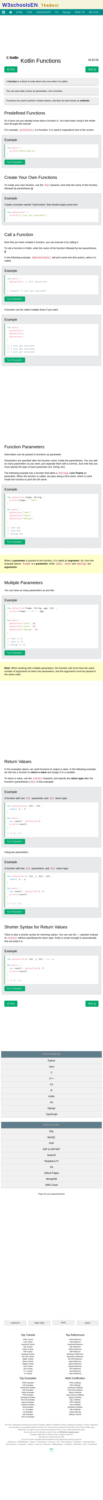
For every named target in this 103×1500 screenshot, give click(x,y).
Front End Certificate (75, 1390)
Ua (89, 59)
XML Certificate (75, 1410)
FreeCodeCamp (88, 1442)
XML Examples (28, 1414)
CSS (29, 12)
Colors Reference (75, 1374)
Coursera (51, 1442)
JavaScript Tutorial (28, 1344)
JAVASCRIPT (43, 12)
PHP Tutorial (27, 1352)
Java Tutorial (28, 1369)
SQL (51, 1131)
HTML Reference (75, 1339)
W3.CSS (93, 12)
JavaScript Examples (28, 1388)
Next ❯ (92, 69)
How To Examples (27, 1417)
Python (51, 1060)
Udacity (30, 1444)
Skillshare (77, 1442)
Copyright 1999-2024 (37, 1435)
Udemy (32, 1442)
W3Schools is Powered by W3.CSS (51, 1437)
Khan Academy (66, 1442)
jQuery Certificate (75, 1397)
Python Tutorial (28, 1349)
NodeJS (51, 1155)
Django (67, 12)
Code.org (38, 1444)
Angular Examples (27, 1405)
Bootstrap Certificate (75, 1407)
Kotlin (51, 1096)
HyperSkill (22, 1444)
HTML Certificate (75, 1383)
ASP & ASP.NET (51, 1149)
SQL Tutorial (27, 1347)
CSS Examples (27, 1385)
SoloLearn (47, 1444)
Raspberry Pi (51, 1161)
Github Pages (51, 1173)
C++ (51, 1078)
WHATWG (77, 1444)
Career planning (75, 1412)
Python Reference (75, 1349)
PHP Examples (28, 1395)
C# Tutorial (28, 1374)
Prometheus (92, 1444)
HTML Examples (28, 1383)
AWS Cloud (51, 1185)
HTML (19, 12)
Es (93, 59)
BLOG (63, 1323)
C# (57, 12)
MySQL (51, 1137)
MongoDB (51, 1179)
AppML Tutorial (28, 1359)
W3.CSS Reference (75, 1359)
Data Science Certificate (75, 1395)
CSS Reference (75, 1342)
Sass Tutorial (28, 1366)
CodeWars (68, 1444)
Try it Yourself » (15, 162)
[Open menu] (3, 12)
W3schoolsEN (30, 4)
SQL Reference (75, 1347)
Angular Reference (75, 1366)
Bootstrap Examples (28, 1397)
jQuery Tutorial (28, 1361)
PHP (51, 1143)
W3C (85, 1444)
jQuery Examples (28, 1402)
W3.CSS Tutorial (28, 1357)
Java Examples (27, 1407)
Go (51, 1102)
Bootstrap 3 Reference (75, 1354)
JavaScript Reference (75, 1344)
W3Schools (11, 1442)
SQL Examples (28, 1390)
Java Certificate (75, 1405)
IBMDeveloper (57, 1444)
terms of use (61, 1430)
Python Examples (28, 1392)
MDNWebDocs (22, 1442)
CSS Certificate (75, 1385)
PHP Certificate (75, 1402)
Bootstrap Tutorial (28, 1354)
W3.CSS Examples (28, 1400)
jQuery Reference (75, 1364)
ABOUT (87, 1323)
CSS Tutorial (27, 1342)
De (97, 59)
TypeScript (51, 1114)
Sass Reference (75, 1369)
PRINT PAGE (39, 1323)
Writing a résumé (75, 1414)
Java (51, 1066)
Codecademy (41, 1442)
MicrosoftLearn (11, 1444)
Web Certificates (75, 1378)
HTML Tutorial (28, 1339)
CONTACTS (15, 1323)
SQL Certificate (75, 1400)
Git (51, 1167)
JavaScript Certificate (75, 1388)
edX (58, 1442)
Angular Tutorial (28, 1364)
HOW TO (80, 12)
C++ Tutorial (27, 1371)
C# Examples (28, 1412)
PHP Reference (75, 1352)
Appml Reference (75, 1361)
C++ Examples (28, 1410)
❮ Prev (11, 69)
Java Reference (75, 1371)
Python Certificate (75, 1392)
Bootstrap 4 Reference (75, 1357)
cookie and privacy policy (76, 1430)
